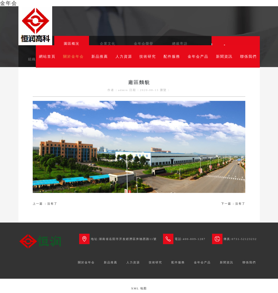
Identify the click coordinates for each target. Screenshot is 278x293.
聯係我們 (248, 56)
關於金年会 (73, 56)
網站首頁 (47, 56)
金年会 (8, 3)
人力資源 (124, 56)
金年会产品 (198, 56)
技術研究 (147, 56)
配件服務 (172, 56)
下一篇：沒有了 (233, 203)
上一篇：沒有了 (45, 203)
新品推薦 (99, 56)
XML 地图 (139, 288)
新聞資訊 (224, 56)
